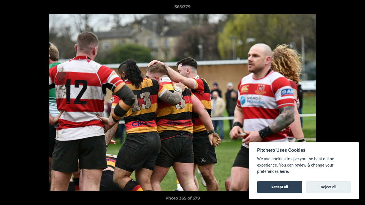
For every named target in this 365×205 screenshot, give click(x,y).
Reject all (328, 187)
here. (284, 171)
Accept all (279, 187)
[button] (354, 8)
